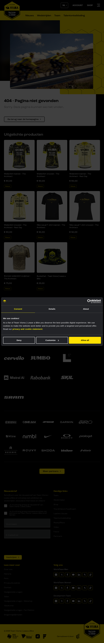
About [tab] (86, 309)
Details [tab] (52, 309)
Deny (19, 340)
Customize (52, 340)
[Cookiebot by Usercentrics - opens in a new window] (89, 301)
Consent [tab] (18, 309)
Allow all (85, 340)
